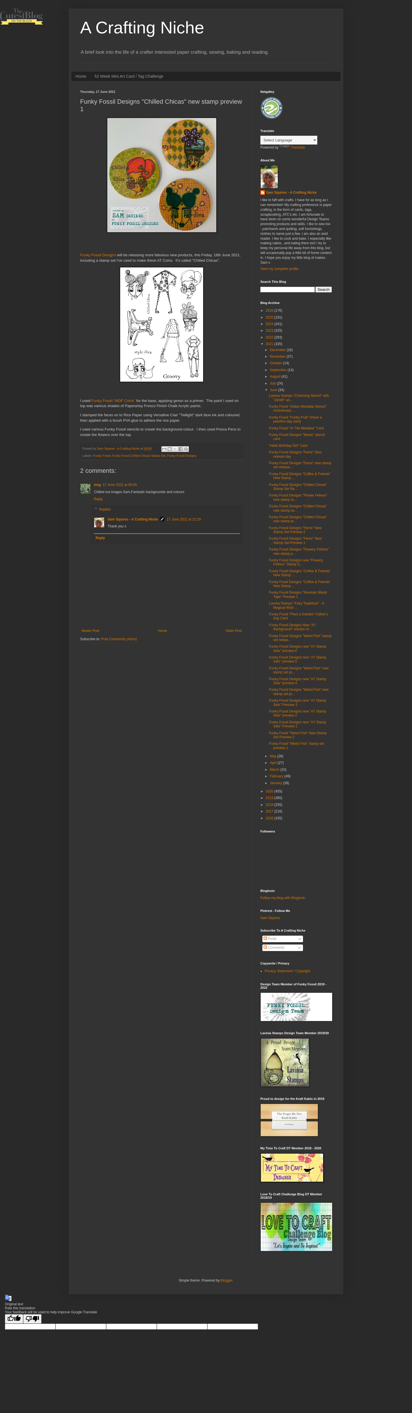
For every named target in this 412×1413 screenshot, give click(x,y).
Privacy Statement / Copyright (287, 971)
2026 (270, 311)
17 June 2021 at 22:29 (184, 519)
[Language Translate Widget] (288, 140)
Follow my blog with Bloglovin (282, 898)
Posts (270, 939)
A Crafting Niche (142, 27)
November (278, 357)
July (273, 383)
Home (81, 76)
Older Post (233, 631)
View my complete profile (279, 269)
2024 (270, 324)
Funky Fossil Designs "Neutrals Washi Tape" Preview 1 (298, 595)
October (276, 363)
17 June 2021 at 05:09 (120, 485)
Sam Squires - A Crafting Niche (133, 519)
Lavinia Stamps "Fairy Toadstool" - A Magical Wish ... (296, 605)
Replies (104, 509)
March (275, 770)
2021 (270, 344)
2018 (270, 805)
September (279, 370)
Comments (274, 948)
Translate (292, 147)
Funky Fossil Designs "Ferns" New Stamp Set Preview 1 (295, 541)
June (274, 390)
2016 (270, 818)
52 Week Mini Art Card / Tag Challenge (128, 76)
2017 (270, 811)
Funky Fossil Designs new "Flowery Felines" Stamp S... (296, 562)
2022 (270, 337)
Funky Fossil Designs (98, 255)
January (276, 783)
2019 (270, 798)
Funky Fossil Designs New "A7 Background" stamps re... (292, 627)
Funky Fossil (102, 455)
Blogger (226, 1280)
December (278, 350)
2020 (270, 791)
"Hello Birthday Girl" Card (288, 446)
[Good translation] (14, 1319)
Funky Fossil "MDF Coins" (113, 401)
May (273, 756)
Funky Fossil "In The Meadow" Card (296, 428)
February (277, 776)
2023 (270, 331)
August (276, 377)
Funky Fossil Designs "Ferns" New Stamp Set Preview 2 (295, 530)
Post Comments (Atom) (119, 639)
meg (97, 485)
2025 (270, 317)
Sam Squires (270, 918)
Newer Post (90, 631)
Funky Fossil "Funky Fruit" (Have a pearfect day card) (295, 419)
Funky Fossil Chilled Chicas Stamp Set (138, 455)
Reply (98, 499)
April (274, 763)
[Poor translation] (32, 1319)
